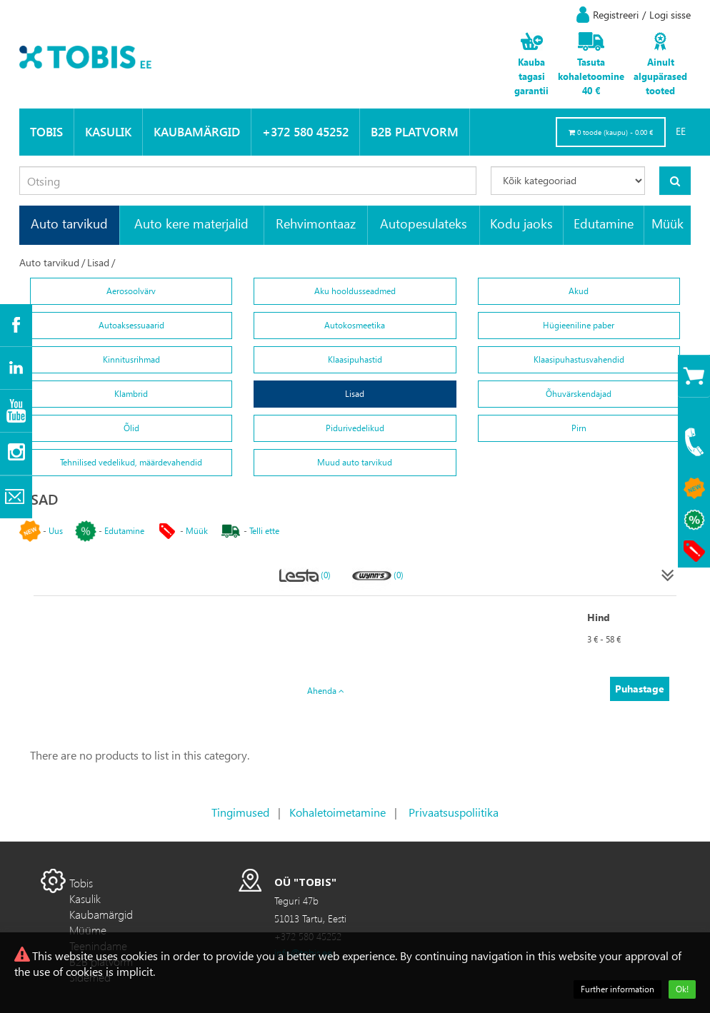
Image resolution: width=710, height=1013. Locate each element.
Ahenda (325, 690)
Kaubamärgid (197, 132)
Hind (598, 617)
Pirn (578, 428)
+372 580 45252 (305, 132)
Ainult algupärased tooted (660, 76)
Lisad (98, 262)
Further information (617, 989)
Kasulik (108, 132)
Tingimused (240, 812)
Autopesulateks (423, 223)
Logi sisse (670, 14)
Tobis (46, 132)
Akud (579, 291)
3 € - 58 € (604, 639)
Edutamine (604, 223)
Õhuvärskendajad (578, 393)
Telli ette (264, 530)
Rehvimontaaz (316, 223)
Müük (667, 223)
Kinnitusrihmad (131, 359)
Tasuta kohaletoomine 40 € (591, 76)
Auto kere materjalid (191, 223)
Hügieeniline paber (578, 325)
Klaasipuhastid (355, 359)
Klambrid (131, 393)
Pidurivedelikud (355, 428)
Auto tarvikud (69, 223)
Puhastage (639, 688)
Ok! (682, 989)
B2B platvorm (415, 132)
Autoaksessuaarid (131, 325)
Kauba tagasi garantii (531, 76)
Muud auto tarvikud (354, 462)
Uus (56, 530)
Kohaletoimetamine (337, 812)
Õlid (131, 428)
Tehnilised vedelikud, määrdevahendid (131, 462)
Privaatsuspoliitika (454, 812)
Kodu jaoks (521, 223)
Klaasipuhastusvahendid (579, 359)
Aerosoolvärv (131, 291)
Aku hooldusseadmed (355, 291)
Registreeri (616, 14)
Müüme (87, 929)
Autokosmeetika (354, 325)
